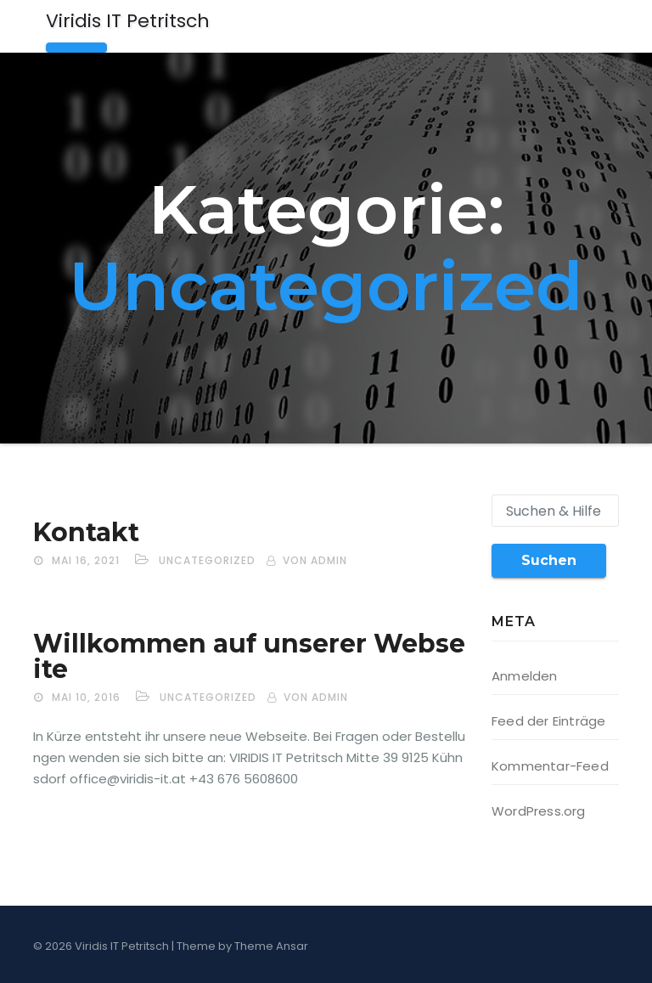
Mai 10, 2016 (86, 697)
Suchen (548, 560)
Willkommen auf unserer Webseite (249, 656)
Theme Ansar (271, 946)
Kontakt (86, 532)
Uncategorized (207, 560)
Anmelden (525, 676)
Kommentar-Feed (550, 766)
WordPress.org (539, 811)
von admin (315, 560)
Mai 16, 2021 (86, 560)
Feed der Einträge (548, 721)
